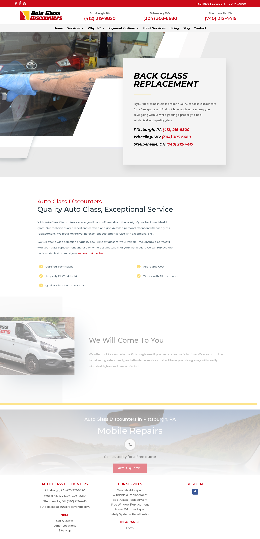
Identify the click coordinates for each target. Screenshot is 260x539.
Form (130, 528)
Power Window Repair (130, 509)
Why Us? (94, 28)
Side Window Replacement (130, 504)
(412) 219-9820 (99, 18)
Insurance (202, 3)
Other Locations (65, 525)
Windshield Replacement (130, 495)
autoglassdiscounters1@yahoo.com (65, 506)
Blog (186, 28)
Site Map (65, 530)
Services (74, 28)
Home (58, 28)
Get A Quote (237, 3)
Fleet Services (154, 28)
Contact (200, 28)
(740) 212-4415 (220, 18)
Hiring (174, 28)
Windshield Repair (130, 490)
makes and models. (91, 253)
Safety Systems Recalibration (130, 514)
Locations (219, 3)
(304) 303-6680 (160, 18)
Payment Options (122, 28)
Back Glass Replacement (130, 499)
